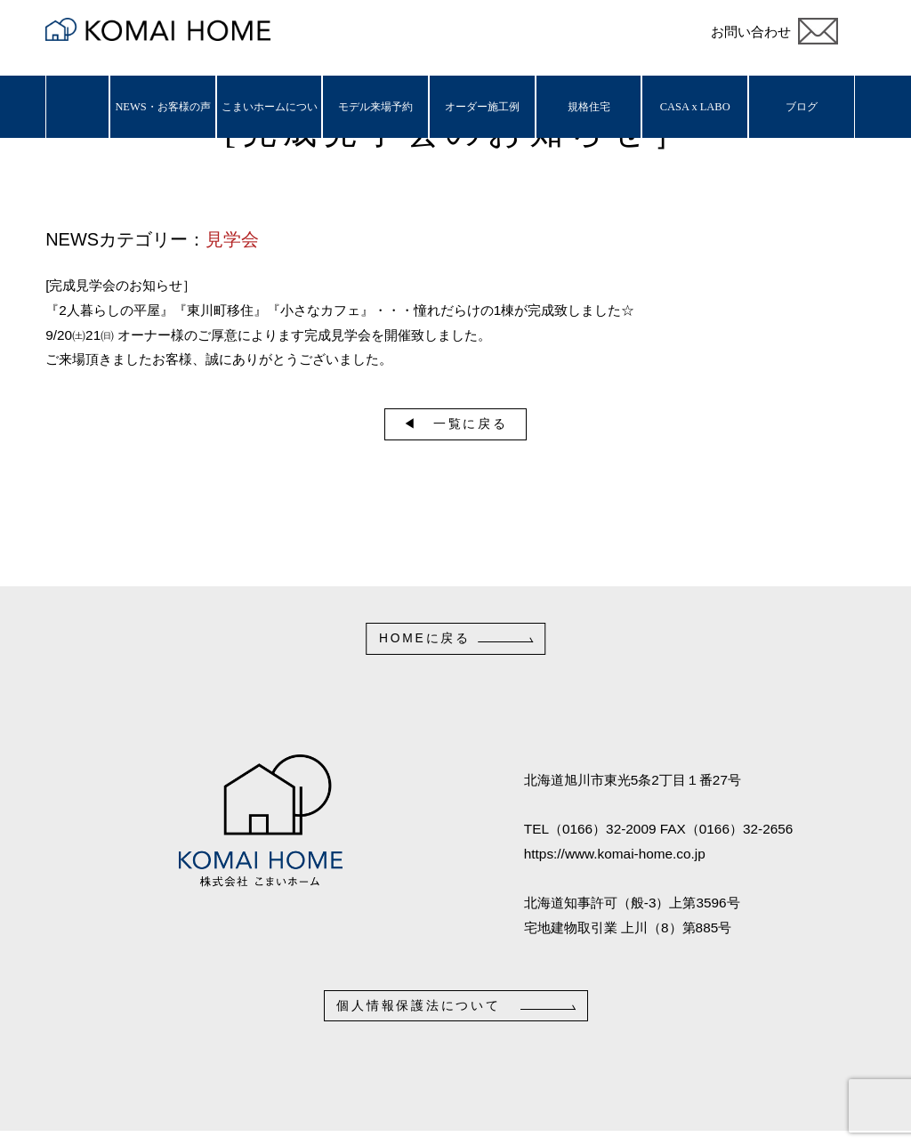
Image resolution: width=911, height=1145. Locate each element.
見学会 (232, 239)
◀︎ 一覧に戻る (455, 423)
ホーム (77, 107)
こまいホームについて (270, 119)
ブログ (802, 107)
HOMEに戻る (425, 638)
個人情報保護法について (418, 1005)
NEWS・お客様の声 (162, 107)
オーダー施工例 (482, 107)
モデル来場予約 (375, 107)
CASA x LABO (695, 107)
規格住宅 (589, 107)
